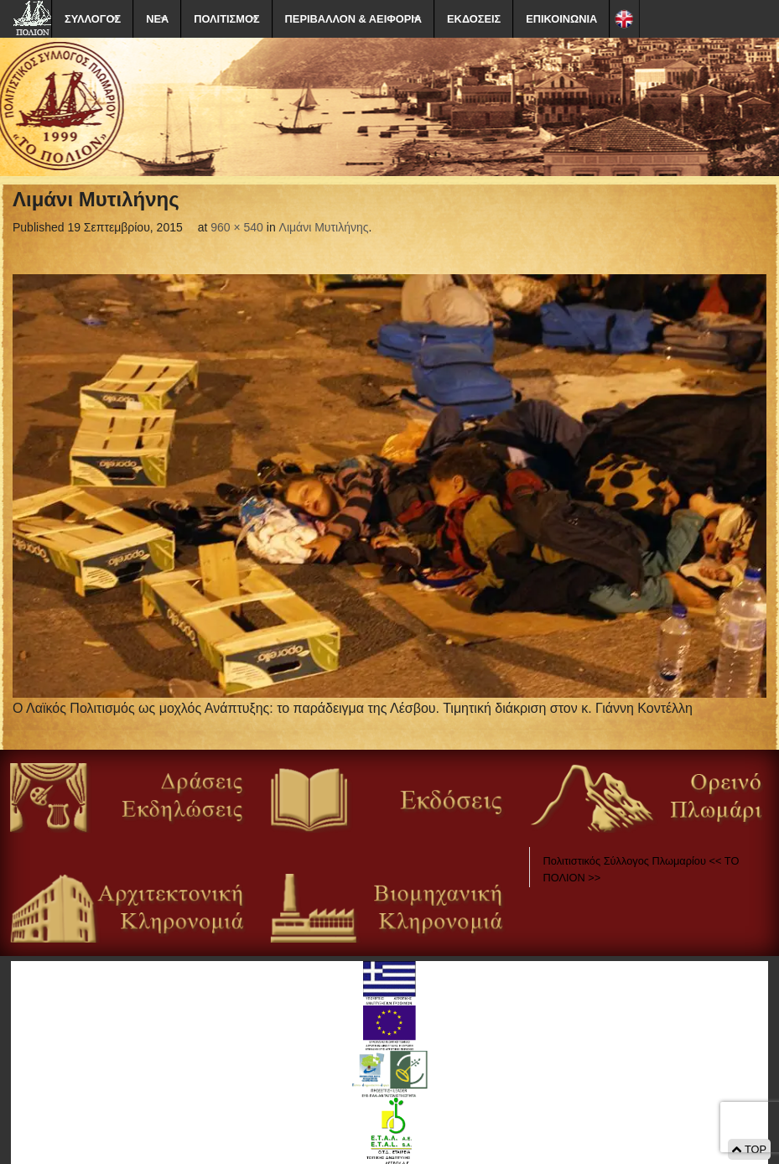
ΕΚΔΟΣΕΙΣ (474, 19)
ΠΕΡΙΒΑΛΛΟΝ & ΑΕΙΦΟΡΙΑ (353, 19)
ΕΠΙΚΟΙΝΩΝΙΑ (561, 19)
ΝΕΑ (157, 19)
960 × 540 (236, 227)
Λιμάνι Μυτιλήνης (324, 227)
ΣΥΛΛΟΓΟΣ (93, 19)
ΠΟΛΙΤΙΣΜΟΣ (226, 19)
